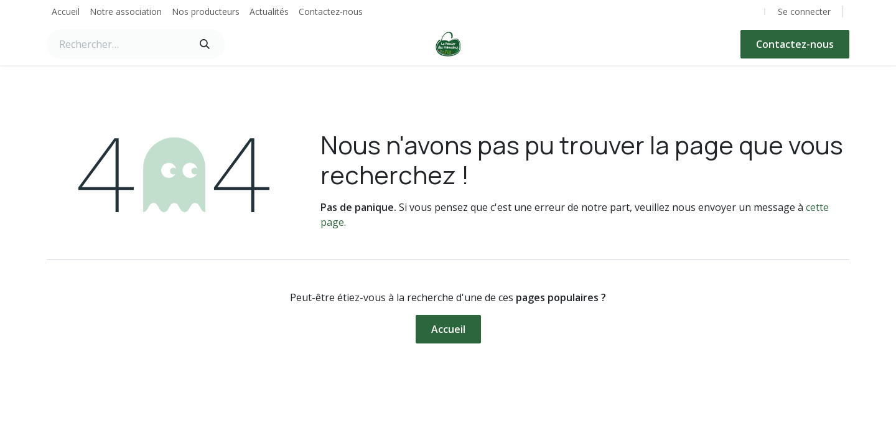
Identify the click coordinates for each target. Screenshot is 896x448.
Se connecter (804, 11)
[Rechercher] (204, 44)
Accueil (448, 329)
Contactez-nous (795, 44)
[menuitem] (66, 11)
